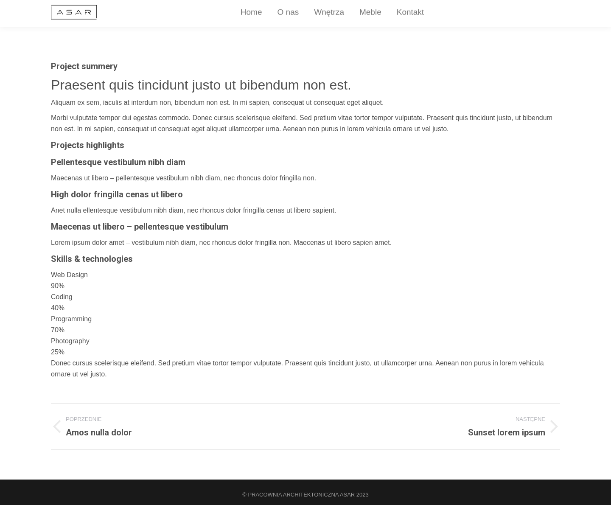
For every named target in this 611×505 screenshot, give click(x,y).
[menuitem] (225, 15)
